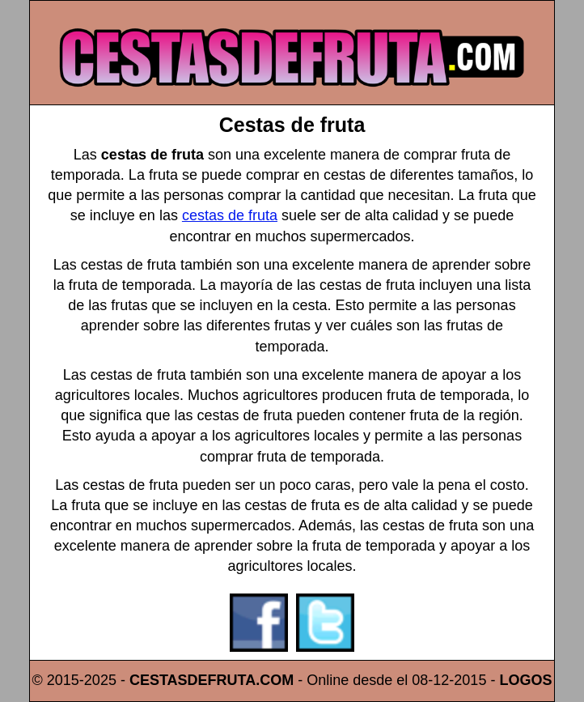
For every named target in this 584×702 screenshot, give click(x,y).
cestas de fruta (229, 215)
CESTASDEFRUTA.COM (211, 680)
